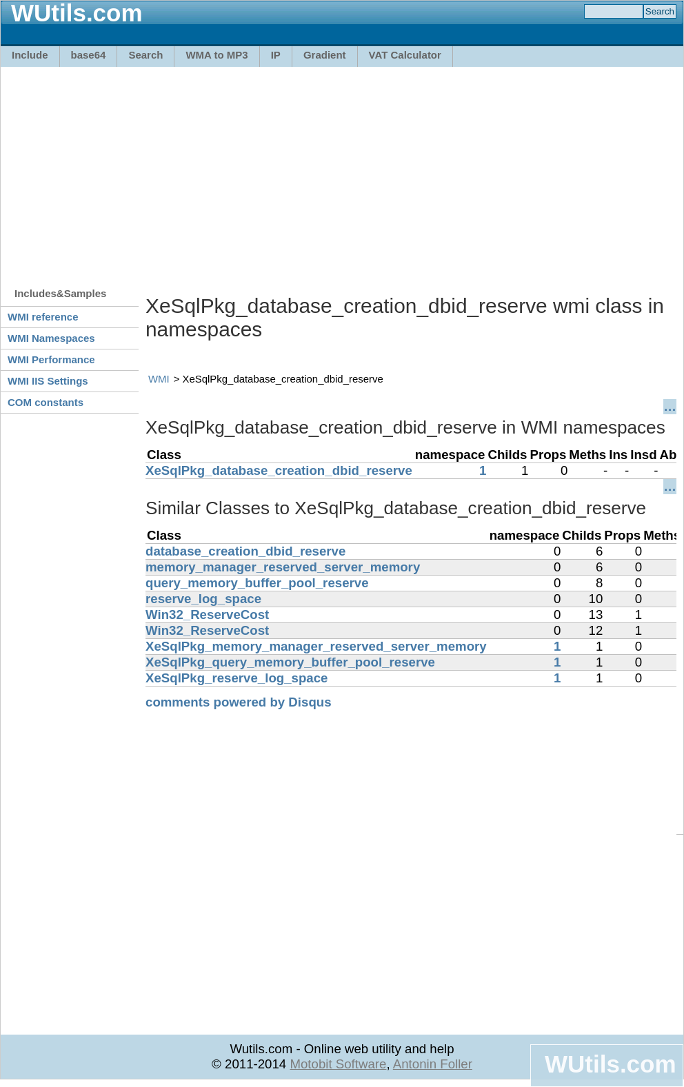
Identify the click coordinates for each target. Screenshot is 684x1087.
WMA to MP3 (216, 55)
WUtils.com (610, 1063)
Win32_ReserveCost (207, 614)
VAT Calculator (405, 55)
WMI (159, 379)
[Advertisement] (237, 170)
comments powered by (238, 702)
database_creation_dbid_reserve (245, 551)
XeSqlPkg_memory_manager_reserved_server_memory (316, 646)
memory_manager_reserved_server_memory (282, 567)
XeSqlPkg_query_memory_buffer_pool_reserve (290, 662)
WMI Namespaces (51, 338)
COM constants (45, 402)
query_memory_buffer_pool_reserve (257, 583)
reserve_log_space (203, 598)
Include (30, 55)
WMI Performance (51, 359)
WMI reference (43, 317)
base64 (88, 55)
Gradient (324, 55)
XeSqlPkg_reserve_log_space (236, 678)
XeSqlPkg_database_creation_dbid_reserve (278, 470)
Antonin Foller (432, 1064)
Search (145, 55)
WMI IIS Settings (48, 381)
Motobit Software (338, 1064)
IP (276, 55)
